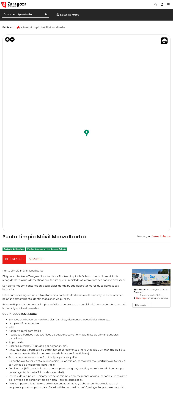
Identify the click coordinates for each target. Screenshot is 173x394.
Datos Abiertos (161, 236)
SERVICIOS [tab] (36, 259)
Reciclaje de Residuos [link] (14, 249)
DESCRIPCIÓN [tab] (14, 259)
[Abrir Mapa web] (168, 5)
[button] (155, 5)
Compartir (140, 305)
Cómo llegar (141, 298)
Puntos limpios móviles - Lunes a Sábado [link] (46, 249)
